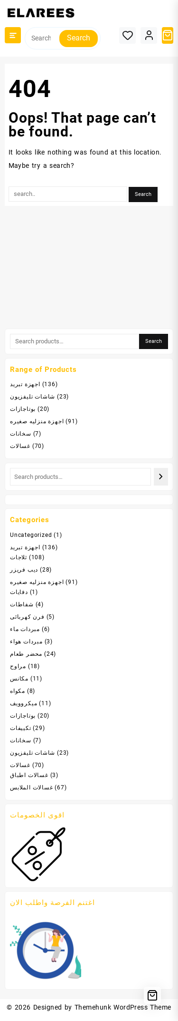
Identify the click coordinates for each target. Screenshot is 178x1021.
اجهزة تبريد (25, 384)
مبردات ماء (25, 629)
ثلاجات (18, 557)
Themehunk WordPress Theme (123, 1007)
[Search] (161, 477)
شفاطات (22, 604)
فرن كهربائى (27, 616)
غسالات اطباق (29, 775)
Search (78, 37)
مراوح (18, 666)
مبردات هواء (26, 641)
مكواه (17, 691)
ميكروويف (23, 703)
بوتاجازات (23, 409)
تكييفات (20, 728)
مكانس (19, 678)
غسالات (20, 446)
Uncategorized (31, 535)
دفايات (19, 592)
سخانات (20, 433)
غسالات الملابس (31, 787)
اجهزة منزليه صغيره (37, 421)
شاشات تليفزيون (32, 396)
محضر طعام (26, 654)
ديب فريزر (24, 569)
